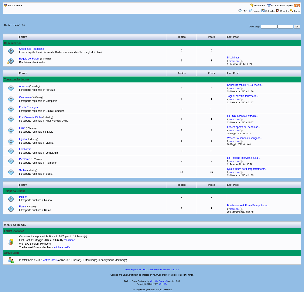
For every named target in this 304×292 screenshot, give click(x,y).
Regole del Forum (29, 58)
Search (254, 11)
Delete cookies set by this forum (163, 269)
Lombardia (25, 149)
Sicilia (22, 170)
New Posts (259, 5)
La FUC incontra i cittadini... (242, 116)
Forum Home (15, 5)
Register (284, 11)
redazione (235, 61)
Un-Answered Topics (282, 5)
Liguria (23, 139)
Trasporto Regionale (16, 79)
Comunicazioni (13, 43)
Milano (23, 196)
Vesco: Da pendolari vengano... (245, 138)
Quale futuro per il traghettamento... (247, 168)
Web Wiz (163, 284)
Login (297, 11)
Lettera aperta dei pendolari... (243, 127)
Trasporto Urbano (14, 191)
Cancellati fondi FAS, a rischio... (245, 85)
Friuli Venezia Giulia (30, 117)
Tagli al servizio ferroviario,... (243, 96)
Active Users (12, 252)
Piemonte (24, 159)
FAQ (245, 11)
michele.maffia (62, 247)
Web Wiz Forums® (159, 281)
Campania (25, 97)
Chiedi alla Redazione (31, 48)
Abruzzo (23, 86)
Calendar (268, 11)
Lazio (22, 128)
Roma (22, 206)
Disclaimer (233, 57)
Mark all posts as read (135, 269)
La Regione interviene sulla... (243, 157)
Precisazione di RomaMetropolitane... (248, 205)
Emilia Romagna (28, 107)
